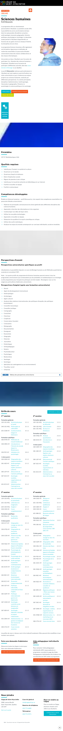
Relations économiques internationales (16, 577)
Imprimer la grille (54, 412)
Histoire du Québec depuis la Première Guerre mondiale (17, 546)
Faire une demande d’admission (13, 652)
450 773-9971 (26, 714)
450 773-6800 (26, 708)
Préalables (6, 91)
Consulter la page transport (53, 713)
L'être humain (47, 426)
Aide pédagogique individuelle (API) (46, 660)
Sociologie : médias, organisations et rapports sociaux (49, 611)
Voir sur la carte (6, 710)
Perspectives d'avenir (19, 91)
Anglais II (46, 507)
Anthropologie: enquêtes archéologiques (47, 571)
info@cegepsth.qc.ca (28, 702)
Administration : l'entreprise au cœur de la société (16, 486)
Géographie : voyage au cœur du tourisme (17, 525)
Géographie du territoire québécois (15, 531)
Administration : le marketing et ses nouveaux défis (49, 617)
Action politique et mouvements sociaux (49, 598)
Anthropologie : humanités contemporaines (16, 562)
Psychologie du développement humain (16, 552)
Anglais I (13, 507)
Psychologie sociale (49, 556)
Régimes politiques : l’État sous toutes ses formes (49, 592)
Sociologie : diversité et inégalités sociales (48, 604)
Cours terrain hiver (49, 621)
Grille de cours (7, 95)
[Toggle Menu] (61, 3)
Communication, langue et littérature (16, 433)
